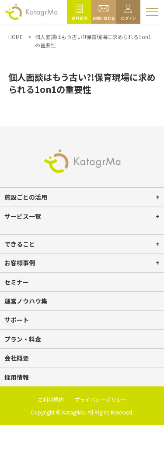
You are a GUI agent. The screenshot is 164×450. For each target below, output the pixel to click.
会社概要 (16, 358)
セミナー (16, 282)
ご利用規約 (51, 399)
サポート (16, 319)
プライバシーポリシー (100, 399)
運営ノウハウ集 (25, 300)
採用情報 (16, 377)
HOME (15, 36)
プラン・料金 (22, 339)
